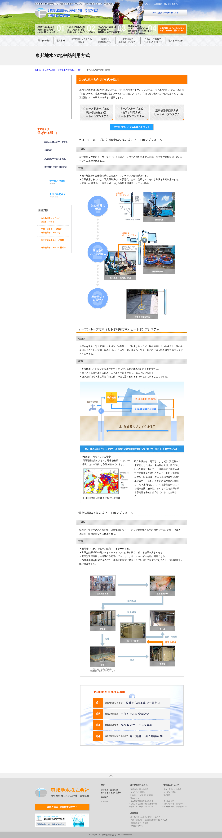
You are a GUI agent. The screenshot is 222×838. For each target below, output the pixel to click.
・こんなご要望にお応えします (141, 801)
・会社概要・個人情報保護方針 (174, 807)
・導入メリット (135, 798)
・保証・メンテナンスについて (141, 807)
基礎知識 (134, 813)
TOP (103, 785)
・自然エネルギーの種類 (138, 823)
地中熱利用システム (139, 785)
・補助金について (136, 826)
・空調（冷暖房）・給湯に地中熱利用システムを (148, 820)
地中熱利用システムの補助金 (53, 247)
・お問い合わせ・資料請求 (172, 804)
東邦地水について (171, 785)
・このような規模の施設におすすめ (143, 804)
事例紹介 (104, 797)
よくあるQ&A (144, 4)
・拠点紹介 (166, 795)
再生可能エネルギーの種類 (52, 240)
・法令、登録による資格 (171, 789)
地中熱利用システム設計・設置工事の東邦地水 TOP (58, 70)
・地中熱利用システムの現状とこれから (144, 817)
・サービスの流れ (169, 792)
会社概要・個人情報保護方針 (166, 4)
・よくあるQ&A (168, 801)
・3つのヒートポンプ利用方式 (141, 795)
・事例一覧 (103, 801)
